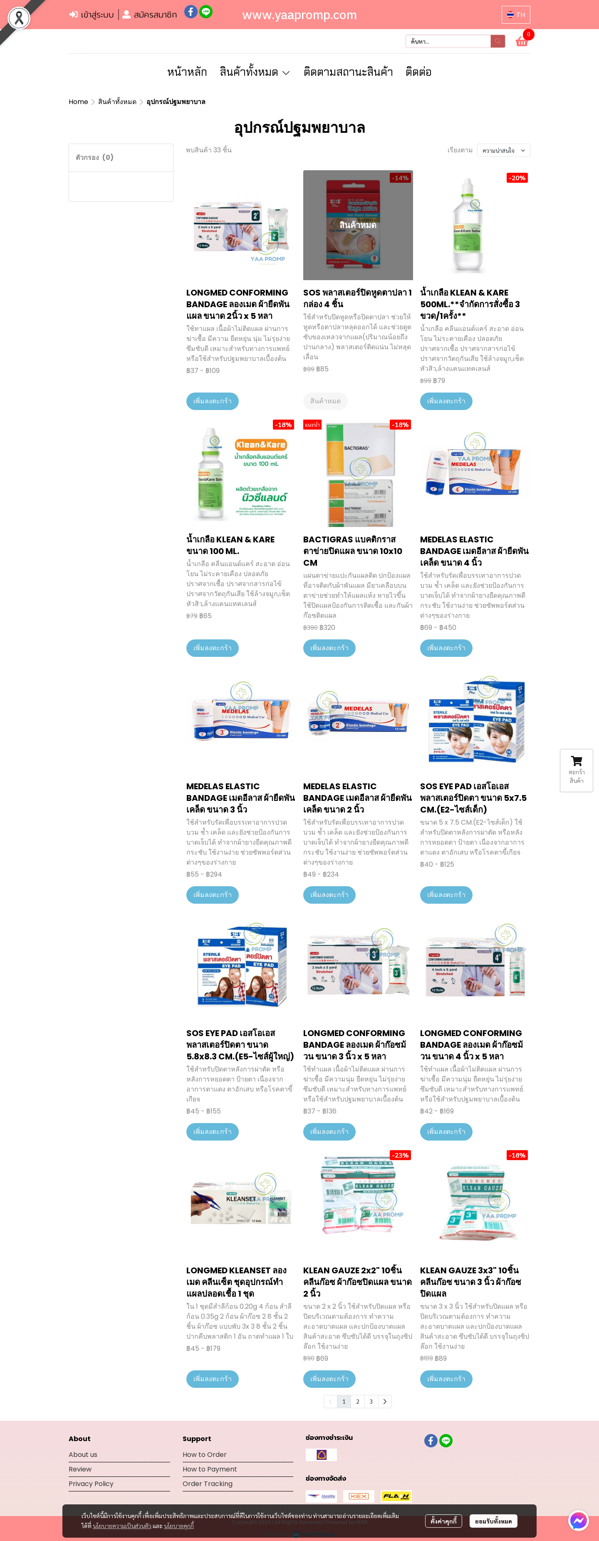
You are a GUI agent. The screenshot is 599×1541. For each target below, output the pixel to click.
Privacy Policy (91, 1484)
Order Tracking (208, 1484)
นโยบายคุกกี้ (179, 1525)
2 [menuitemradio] (357, 1401)
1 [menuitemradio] (344, 1401)
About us (83, 1454)
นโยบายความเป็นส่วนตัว (122, 1525)
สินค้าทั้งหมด (117, 102)
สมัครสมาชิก (149, 14)
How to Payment (210, 1469)
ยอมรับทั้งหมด (493, 1521)
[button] (516, 15)
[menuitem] (385, 1401)
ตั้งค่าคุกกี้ (444, 1521)
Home (78, 102)
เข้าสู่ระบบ (91, 14)
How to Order (205, 1454)
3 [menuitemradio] (371, 1401)
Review (80, 1469)
